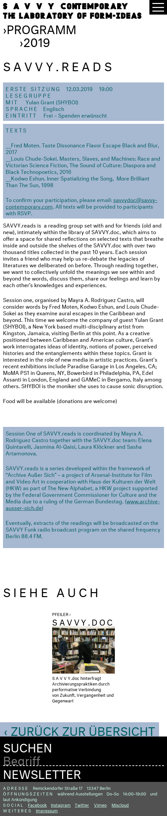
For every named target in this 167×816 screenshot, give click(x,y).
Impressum (47, 810)
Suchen (27, 746)
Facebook (37, 804)
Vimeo (100, 804)
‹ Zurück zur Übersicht (79, 729)
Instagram (61, 804)
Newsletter (42, 772)
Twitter (82, 804)
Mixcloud (120, 804)
